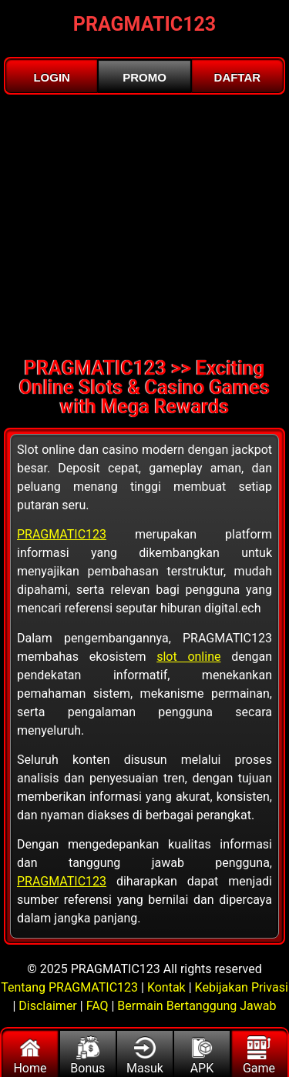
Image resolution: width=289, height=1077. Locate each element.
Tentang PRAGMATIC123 (71, 987)
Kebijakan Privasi (241, 987)
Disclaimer (47, 1006)
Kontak (166, 987)
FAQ (97, 1006)
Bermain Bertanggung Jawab (196, 1006)
